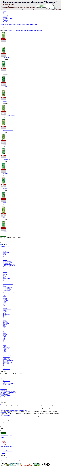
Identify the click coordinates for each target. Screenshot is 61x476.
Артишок (5, 272)
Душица (4, 280)
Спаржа (4, 335)
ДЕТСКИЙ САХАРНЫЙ (8, 130)
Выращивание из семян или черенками (8, 392)
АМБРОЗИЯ (5, 86)
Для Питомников (6, 263)
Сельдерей (5, 334)
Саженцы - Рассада (7, 359)
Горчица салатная (6, 278)
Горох (35, 24)
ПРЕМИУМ (5, 188)
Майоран (5, 306)
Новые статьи (3, 389)
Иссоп (4, 285)
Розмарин (5, 328)
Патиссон (5, 317)
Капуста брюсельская (7, 289)
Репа (4, 327)
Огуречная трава (6, 314)
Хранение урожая (4, 397)
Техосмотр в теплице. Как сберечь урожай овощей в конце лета (13, 410)
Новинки (2, 437)
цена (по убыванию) (38, 30)
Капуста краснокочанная (8, 291)
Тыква (4, 341)
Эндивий (5, 352)
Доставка (5, 379)
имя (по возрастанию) (10, 30)
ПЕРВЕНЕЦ (5, 173)
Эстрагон (5, 353)
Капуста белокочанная (7, 287)
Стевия (4, 336)
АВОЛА (4, 42)
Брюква (4, 276)
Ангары (4, 251)
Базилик (4, 273)
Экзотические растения (5, 398)
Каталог (2, 24)
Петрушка (5, 321)
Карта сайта (5, 457)
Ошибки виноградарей (5, 412)
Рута (4, 330)
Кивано (4, 297)
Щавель (4, 351)
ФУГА (4, 217)
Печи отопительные (7, 366)
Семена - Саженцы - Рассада (10, 24)
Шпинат (4, 350)
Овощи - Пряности (30, 24)
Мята (4, 312)
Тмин (4, 339)
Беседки (4, 253)
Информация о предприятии (9, 383)
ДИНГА (4, 144)
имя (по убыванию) (19, 30)
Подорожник (5, 322)
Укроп (4, 342)
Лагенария (5, 303)
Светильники (5, 364)
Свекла (4, 333)
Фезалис (4, 345)
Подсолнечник (6, 323)
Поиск (1, 239)
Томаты (4, 340)
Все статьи (2, 390)
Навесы (4, 254)
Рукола (4, 329)
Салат (4, 332)
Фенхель (4, 346)
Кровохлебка (5, 300)
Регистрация (3, 435)
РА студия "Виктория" (16, 459)
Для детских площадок (7, 262)
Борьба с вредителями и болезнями (7, 391)
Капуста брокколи (6, 288)
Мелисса (4, 310)
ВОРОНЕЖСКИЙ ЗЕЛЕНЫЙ (9, 115)
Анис (4, 269)
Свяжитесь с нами (6, 384)
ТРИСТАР (5, 202)
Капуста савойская (7, 293)
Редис (4, 325)
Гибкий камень (6, 252)
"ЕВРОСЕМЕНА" (21, 24)
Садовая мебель (6, 257)
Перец (4, 318)
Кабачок (4, 286)
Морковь (5, 311)
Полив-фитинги (6, 361)
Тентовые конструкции (5, 395)
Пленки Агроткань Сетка (8, 360)
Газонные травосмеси (7, 267)
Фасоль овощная (6, 344)
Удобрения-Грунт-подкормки (9, 264)
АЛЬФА (4, 71)
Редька (4, 326)
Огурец (4, 313)
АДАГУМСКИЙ (6, 57)
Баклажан (5, 274)
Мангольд (5, 308)
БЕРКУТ (4, 101)
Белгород (23, 459)
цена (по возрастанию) (28, 30)
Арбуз (4, 270)
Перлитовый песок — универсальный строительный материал (13, 406)
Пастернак (5, 316)
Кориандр (5, 299)
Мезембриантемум (7, 309)
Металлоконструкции (7, 261)
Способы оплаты (6, 381)
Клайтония (5, 298)
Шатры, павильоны (7, 255)
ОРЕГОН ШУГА (6, 159)
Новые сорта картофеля (5, 415)
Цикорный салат (6, 347)
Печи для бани (6, 365)
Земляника (5, 282)
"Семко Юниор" (6, 357)
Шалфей (4, 349)
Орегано (4, 315)
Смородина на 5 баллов (5, 418)
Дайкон (4, 279)
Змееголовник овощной (8, 284)
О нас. (4, 382)
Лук (3, 304)
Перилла (4, 320)
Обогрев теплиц (6, 363)
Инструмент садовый (7, 362)
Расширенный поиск (4, 246)
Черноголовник (6, 348)
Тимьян (4, 338)
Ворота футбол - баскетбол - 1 (6, 446)
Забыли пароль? (9, 435)
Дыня (4, 281)
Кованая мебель (6, 256)
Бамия (4, 275)
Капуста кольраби (6, 290)
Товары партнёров (6, 369)
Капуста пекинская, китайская (9, 292)
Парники (5, 260)
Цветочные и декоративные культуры (10, 354)
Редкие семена (6, 358)
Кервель (4, 296)
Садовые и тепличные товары (9, 368)
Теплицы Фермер (4, 404)
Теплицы (5, 258)
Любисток (5, 305)
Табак (4, 337)
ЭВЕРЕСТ (5, 231)
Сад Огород (2, 399)
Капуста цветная (6, 294)
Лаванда (4, 302)
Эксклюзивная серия (7, 356)
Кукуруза (5, 301)
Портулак (5, 324)
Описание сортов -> (4, 393)
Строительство (3, 394)
